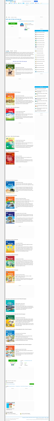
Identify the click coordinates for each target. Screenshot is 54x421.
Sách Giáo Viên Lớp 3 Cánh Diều (41, 103)
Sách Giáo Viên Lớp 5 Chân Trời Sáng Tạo (40, 43)
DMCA (48, 417)
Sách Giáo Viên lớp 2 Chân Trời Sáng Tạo (42, 106)
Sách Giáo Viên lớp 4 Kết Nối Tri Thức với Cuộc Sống (41, 39)
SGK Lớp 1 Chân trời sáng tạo (40, 69)
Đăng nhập (23, 417)
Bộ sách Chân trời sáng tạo (24, 386)
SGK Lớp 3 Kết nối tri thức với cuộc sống (40, 65)
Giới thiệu (27, 417)
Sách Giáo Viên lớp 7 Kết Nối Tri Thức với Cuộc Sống (41, 71)
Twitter (45, 417)
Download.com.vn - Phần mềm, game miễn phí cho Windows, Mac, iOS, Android (11, 1)
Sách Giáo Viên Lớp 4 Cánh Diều (40, 61)
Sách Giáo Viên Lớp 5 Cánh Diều (40, 32)
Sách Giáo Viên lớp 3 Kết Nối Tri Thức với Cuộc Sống (41, 47)
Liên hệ (40, 417)
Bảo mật (34, 417)
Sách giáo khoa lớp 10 (12, 386)
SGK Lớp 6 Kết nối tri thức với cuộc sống (40, 67)
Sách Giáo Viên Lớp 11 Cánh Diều (40, 51)
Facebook (42, 417)
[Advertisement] (27, 11)
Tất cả (6, 3)
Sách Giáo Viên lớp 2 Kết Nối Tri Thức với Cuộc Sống (42, 108)
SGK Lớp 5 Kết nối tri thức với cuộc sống (40, 34)
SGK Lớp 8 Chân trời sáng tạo (11, 413)
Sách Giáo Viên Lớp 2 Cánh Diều (41, 110)
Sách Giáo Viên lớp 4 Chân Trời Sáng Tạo (40, 45)
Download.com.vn (6, 17)
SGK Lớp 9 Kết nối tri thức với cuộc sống (40, 36)
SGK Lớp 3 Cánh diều (40, 63)
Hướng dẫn (36, 417)
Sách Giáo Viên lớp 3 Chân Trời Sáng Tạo (42, 101)
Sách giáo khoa (18, 386)
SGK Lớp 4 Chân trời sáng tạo (26, 413)
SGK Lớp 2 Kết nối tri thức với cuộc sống (40, 57)
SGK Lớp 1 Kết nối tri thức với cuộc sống (40, 41)
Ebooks (9, 17)
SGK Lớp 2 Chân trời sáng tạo (40, 59)
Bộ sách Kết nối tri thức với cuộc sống (40, 55)
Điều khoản (30, 417)
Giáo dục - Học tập (13, 17)
